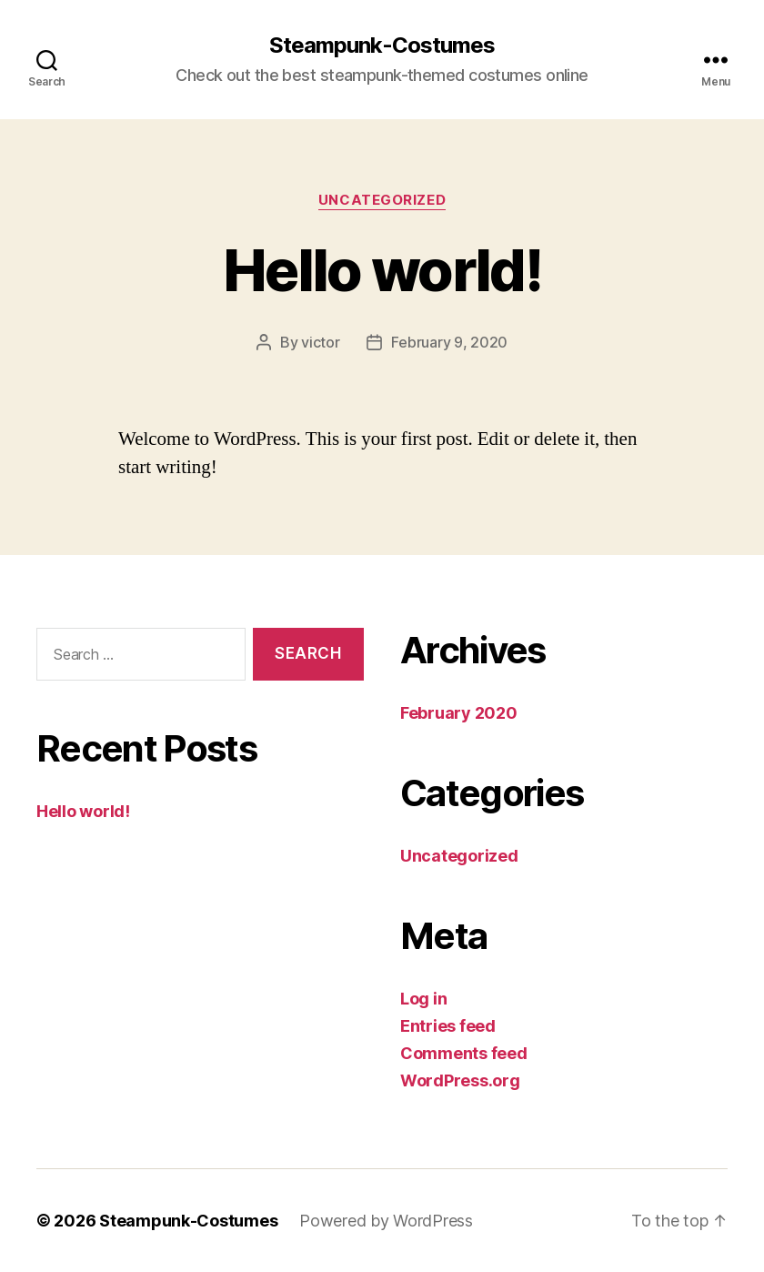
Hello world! (382, 270)
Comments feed (464, 1053)
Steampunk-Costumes (382, 45)
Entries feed (448, 1025)
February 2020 (459, 712)
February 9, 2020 (449, 342)
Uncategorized (382, 200)
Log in (423, 998)
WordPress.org (460, 1080)
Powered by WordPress (386, 1220)
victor (320, 342)
